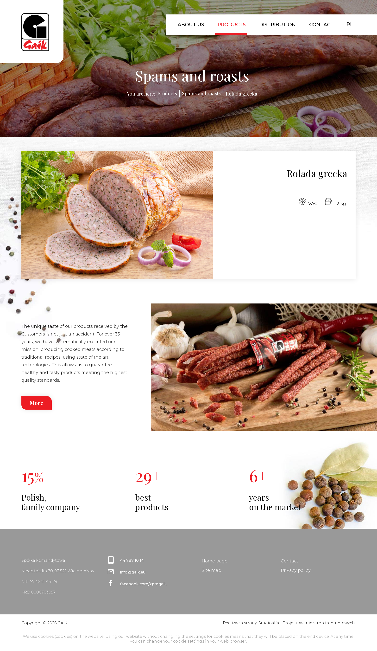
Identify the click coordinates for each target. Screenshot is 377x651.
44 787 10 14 (132, 560)
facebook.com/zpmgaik (143, 584)
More (36, 402)
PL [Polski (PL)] (349, 24)
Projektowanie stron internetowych (319, 623)
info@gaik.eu (132, 572)
